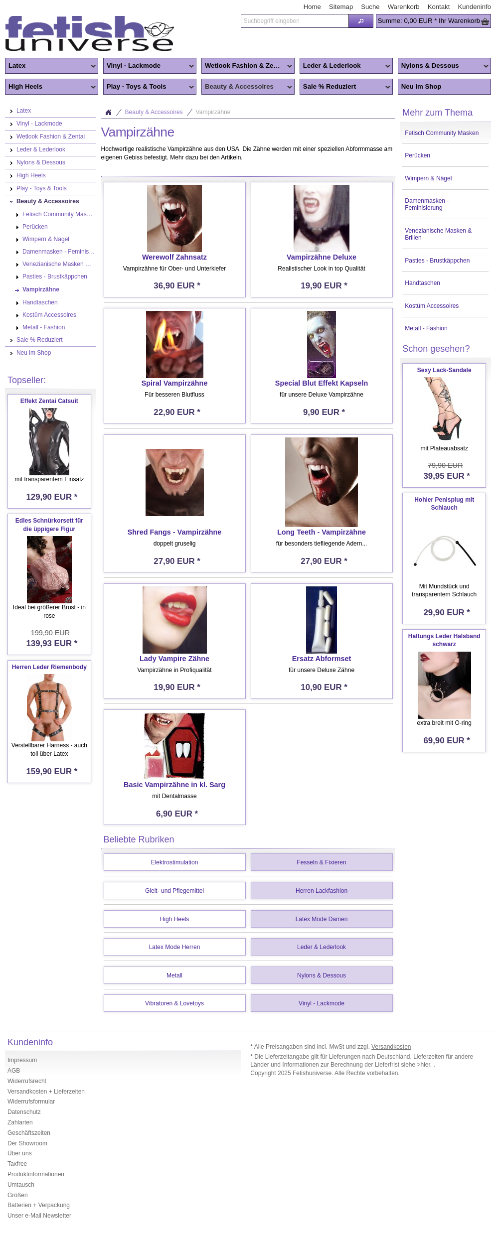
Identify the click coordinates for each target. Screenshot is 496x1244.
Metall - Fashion (426, 328)
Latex (50, 66)
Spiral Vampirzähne (175, 383)
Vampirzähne (213, 112)
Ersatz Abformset (321, 659)
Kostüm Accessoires (432, 305)
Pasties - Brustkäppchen (437, 260)
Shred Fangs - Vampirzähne (175, 532)
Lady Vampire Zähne (174, 659)
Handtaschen (422, 282)
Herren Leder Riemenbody (49, 667)
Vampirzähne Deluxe (321, 257)
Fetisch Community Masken (442, 133)
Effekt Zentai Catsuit (49, 401)
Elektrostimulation (174, 862)
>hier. (425, 1064)
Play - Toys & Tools (148, 87)
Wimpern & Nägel (428, 178)
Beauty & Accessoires (246, 87)
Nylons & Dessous (443, 66)
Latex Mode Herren (174, 947)
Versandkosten (391, 1046)
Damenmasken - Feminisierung (427, 204)
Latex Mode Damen (322, 919)
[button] (360, 21)
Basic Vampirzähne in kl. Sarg (174, 785)
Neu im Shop (421, 86)
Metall (174, 975)
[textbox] (294, 21)
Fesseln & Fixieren (321, 862)
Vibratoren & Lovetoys (174, 1003)
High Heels (50, 87)
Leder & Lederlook (345, 66)
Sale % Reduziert (345, 87)
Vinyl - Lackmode (148, 66)
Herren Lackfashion (321, 890)
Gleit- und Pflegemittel (174, 890)
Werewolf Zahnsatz (174, 257)
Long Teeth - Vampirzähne (321, 532)
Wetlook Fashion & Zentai (246, 66)
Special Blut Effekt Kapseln (321, 383)
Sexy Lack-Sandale (444, 370)
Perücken (417, 155)
